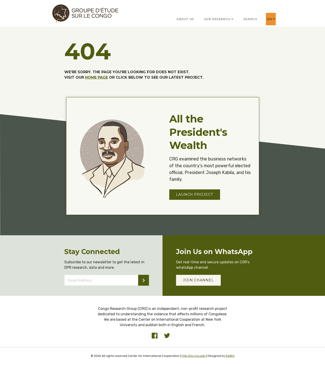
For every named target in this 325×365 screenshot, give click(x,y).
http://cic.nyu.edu (193, 356)
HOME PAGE (96, 77)
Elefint (230, 356)
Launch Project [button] (194, 194)
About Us (185, 19)
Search (250, 19)
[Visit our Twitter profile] (167, 335)
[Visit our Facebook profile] (154, 335)
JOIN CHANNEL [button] (198, 280)
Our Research (218, 19)
